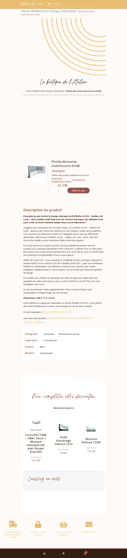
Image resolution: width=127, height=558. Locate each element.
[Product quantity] (59, 190)
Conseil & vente (89, 532)
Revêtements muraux (45, 11)
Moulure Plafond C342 (56, 312)
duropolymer (46, 353)
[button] (44, 553)
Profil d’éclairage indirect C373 (63, 440)
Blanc (42, 346)
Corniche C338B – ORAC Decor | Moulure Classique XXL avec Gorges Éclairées (35, 443)
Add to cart (78, 190)
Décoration (69, 11)
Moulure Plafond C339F (91, 440)
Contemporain (78, 179)
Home (25, 11)
